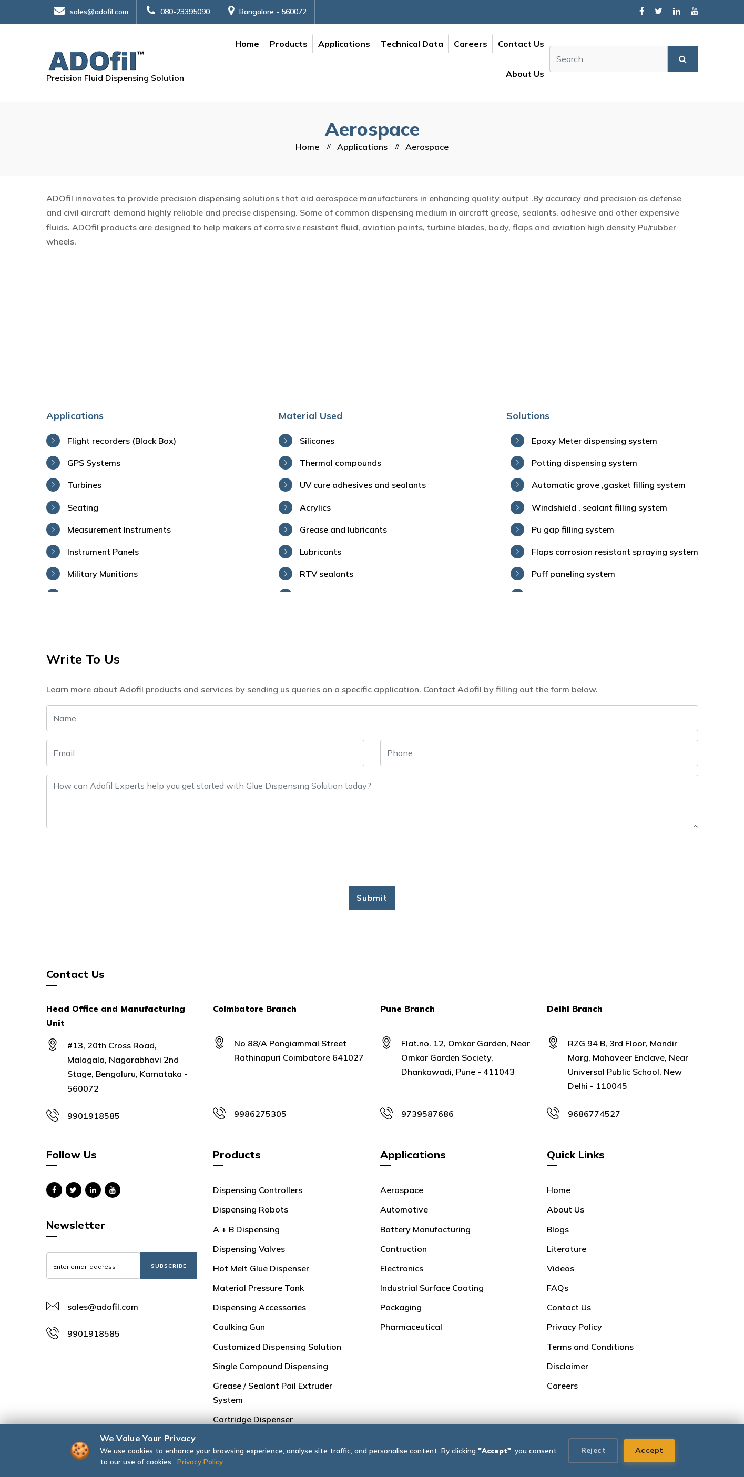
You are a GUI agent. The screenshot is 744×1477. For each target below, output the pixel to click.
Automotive (404, 1209)
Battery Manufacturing (425, 1229)
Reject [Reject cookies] (593, 1450)
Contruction (403, 1249)
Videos (560, 1268)
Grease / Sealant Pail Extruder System (272, 1392)
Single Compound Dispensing (270, 1366)
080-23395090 (178, 11)
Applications (344, 43)
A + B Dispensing (246, 1229)
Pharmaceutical (411, 1326)
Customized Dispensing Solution (277, 1346)
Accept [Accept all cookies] (649, 1450)
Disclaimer (567, 1366)
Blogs (558, 1229)
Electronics (401, 1268)
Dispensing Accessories (259, 1307)
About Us (525, 73)
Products (289, 43)
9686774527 (594, 1113)
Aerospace (401, 1190)
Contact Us (521, 43)
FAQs (557, 1287)
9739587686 (427, 1113)
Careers (470, 43)
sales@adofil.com (91, 11)
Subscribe (169, 1265)
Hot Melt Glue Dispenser (261, 1268)
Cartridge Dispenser (253, 1419)
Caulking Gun (239, 1326)
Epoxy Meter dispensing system (594, 440)
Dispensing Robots (250, 1209)
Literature (566, 1249)
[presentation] (126, 857)
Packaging (401, 1307)
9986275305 (260, 1113)
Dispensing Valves (249, 1249)
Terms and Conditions (590, 1346)
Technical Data (412, 43)
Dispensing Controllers (257, 1190)
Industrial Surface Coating (432, 1287)
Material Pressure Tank (258, 1287)
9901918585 (93, 1116)
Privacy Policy (200, 1461)
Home (247, 43)
